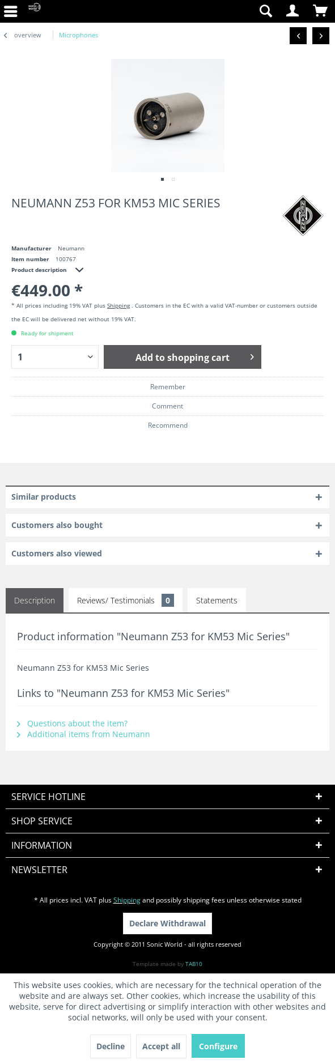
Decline (110, 1046)
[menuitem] (210, 11)
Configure (218, 1046)
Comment (167, 406)
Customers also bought (57, 525)
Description (34, 600)
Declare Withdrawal (167, 923)
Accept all (161, 1046)
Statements (217, 600)
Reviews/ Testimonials (125, 600)
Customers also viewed (56, 553)
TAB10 (193, 964)
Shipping (118, 305)
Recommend (168, 425)
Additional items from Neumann (83, 734)
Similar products (43, 496)
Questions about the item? (72, 723)
